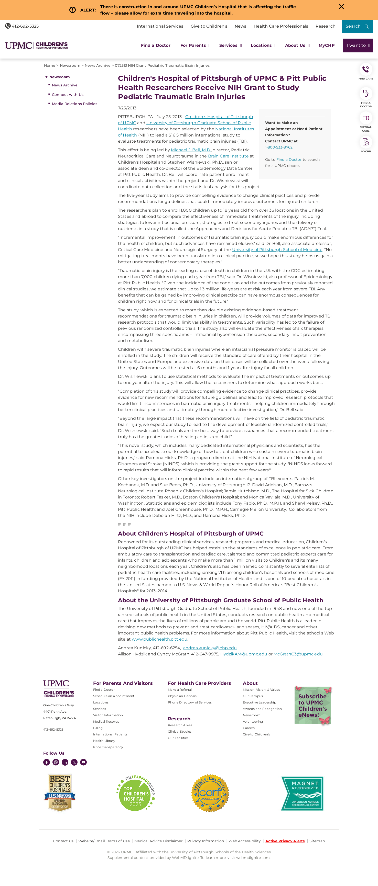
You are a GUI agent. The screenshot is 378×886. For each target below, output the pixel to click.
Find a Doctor (155, 45)
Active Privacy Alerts (285, 841)
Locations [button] (263, 45)
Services (99, 709)
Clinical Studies (180, 731)
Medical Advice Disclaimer (158, 841)
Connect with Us (67, 94)
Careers (249, 728)
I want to (358, 45)
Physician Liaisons (182, 696)
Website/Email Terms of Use (104, 841)
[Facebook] (46, 763)
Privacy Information (205, 841)
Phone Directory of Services (190, 702)
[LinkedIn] (65, 763)
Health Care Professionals (281, 26)
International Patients (110, 734)
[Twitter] (74, 762)
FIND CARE (366, 71)
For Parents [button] (194, 45)
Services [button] (230, 45)
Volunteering (253, 721)
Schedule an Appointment (114, 696)
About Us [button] (297, 45)
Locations (101, 702)
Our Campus (253, 696)
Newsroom (59, 77)
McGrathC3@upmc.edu (298, 654)
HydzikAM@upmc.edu (243, 654)
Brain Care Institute (228, 156)
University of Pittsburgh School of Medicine (277, 249)
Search (353, 26)
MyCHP (327, 45)
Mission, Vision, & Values (261, 689)
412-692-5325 (22, 26)
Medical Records (106, 721)
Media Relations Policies (74, 103)
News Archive (65, 85)
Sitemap (317, 841)
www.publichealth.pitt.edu (159, 639)
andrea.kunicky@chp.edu (210, 647)
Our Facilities (178, 738)
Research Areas (180, 725)
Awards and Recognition (262, 709)
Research (326, 26)
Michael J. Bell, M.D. (191, 149)
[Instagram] (55, 763)
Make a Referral (180, 689)
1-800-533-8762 (279, 147)
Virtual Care (366, 121)
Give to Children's (209, 26)
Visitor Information (108, 715)
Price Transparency (108, 747)
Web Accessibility (245, 841)
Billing (98, 728)
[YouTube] (83, 763)
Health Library (104, 741)
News (240, 26)
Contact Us (63, 841)
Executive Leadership (259, 702)
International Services (160, 26)
